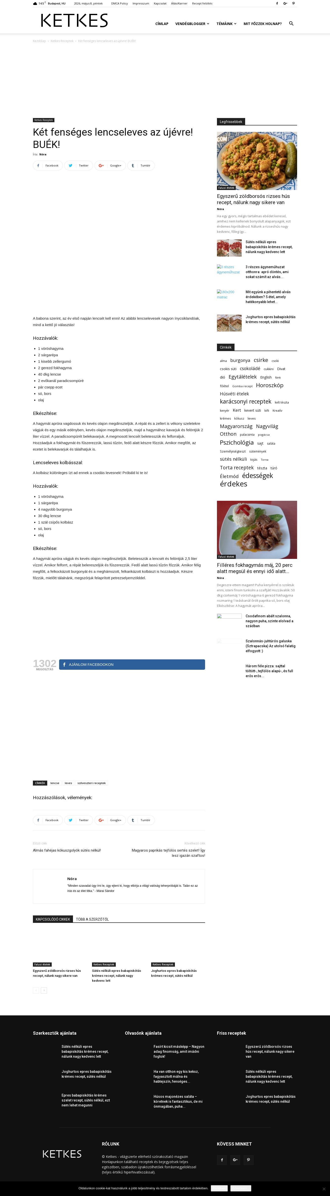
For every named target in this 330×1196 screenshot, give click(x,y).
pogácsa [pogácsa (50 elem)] (264, 434)
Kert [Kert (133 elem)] (237, 410)
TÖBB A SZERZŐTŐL (92, 919)
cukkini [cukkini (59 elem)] (269, 369)
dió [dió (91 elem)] (222, 377)
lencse (54, 783)
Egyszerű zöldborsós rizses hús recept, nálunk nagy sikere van (253, 199)
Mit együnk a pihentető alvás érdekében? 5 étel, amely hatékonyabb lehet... (268, 297)
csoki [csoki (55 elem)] (275, 361)
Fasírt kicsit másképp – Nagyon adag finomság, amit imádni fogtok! (179, 1051)
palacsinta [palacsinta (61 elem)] (247, 434)
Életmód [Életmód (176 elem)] (229, 476)
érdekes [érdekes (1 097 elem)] (233, 483)
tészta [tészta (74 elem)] (262, 468)
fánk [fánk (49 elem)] (278, 377)
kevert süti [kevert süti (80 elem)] (252, 410)
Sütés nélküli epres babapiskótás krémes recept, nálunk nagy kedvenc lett (116, 975)
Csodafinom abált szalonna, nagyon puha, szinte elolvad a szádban (269, 621)
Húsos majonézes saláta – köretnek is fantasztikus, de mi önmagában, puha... (178, 1101)
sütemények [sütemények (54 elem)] (257, 451)
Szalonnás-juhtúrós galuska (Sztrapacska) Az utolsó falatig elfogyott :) (271, 646)
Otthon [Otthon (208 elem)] (228, 433)
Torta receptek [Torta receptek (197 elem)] (237, 467)
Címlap (161, 23)
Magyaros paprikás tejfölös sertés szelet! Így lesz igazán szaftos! (168, 853)
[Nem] (323, 1188)
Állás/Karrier (179, 3)
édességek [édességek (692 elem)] (257, 475)
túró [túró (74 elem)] (274, 468)
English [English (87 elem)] (266, 377)
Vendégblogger (192, 23)
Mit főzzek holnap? (263, 23)
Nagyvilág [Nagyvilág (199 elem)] (267, 426)
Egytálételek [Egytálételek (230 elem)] (243, 376)
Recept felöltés (202, 3)
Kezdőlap (39, 41)
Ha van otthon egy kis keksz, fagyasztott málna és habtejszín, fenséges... (176, 1076)
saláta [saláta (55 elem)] (271, 443)
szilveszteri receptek (91, 783)
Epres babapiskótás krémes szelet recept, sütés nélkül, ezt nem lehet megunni (86, 1100)
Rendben (219, 1188)
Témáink (226, 23)
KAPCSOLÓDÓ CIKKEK (53, 919)
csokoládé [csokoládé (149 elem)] (250, 368)
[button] (291, 24)
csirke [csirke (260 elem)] (261, 360)
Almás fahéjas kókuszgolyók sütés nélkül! (67, 850)
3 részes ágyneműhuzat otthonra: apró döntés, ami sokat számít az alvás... (267, 272)
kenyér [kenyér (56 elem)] (224, 410)
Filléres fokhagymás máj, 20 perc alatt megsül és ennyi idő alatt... (254, 568)
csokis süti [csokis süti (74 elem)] (228, 368)
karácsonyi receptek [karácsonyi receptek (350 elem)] (245, 401)
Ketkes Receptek (62, 41)
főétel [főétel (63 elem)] (224, 386)
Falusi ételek (42, 964)
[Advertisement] (165, 81)
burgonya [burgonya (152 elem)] (240, 360)
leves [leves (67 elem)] (252, 418)
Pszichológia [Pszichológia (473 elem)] (237, 442)
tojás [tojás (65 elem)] (254, 459)
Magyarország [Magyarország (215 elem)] (236, 426)
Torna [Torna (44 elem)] (264, 459)
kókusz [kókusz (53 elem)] (239, 418)
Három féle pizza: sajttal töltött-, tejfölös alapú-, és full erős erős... (269, 671)
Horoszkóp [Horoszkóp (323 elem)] (269, 385)
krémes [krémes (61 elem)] (225, 418)
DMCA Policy (119, 3)
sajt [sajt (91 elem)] (260, 443)
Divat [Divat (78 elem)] (281, 368)
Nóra (43, 154)
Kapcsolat (160, 3)
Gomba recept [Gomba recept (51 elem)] (242, 386)
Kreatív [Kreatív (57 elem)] (277, 410)
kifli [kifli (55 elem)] (266, 410)
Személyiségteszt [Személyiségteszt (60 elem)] (233, 451)
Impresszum (141, 3)
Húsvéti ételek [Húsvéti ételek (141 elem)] (234, 393)
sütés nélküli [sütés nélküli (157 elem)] (233, 459)
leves (68, 783)
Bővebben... (240, 1188)
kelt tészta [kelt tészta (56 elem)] (282, 402)
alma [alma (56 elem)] (223, 361)
